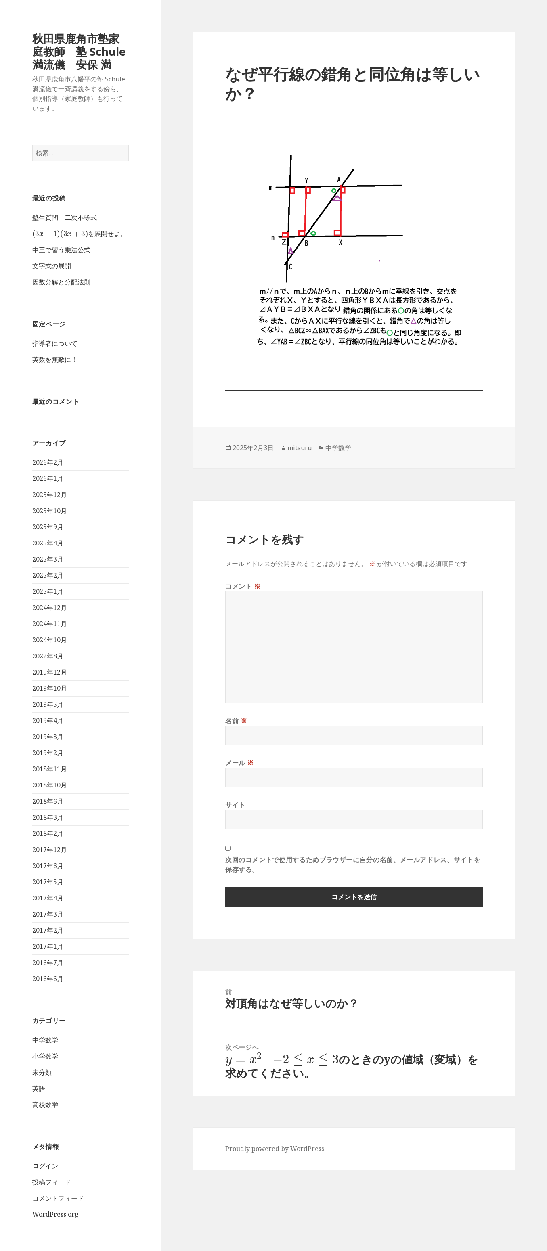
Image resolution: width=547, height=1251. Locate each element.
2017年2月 (47, 930)
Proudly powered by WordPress (274, 1148)
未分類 (42, 1072)
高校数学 (45, 1104)
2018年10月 (49, 785)
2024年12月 (49, 607)
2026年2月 (47, 462)
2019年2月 (47, 752)
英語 (38, 1088)
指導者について (55, 343)
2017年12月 (49, 849)
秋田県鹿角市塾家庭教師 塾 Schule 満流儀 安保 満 (79, 51)
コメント (243, 586)
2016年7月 (47, 962)
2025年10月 (49, 510)
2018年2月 (47, 833)
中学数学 (45, 1040)
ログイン (45, 1165)
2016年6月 (47, 978)
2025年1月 (47, 591)
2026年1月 (47, 478)
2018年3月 (47, 817)
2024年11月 (49, 623)
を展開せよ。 (79, 233)
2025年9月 (47, 526)
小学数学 (45, 1056)
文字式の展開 (51, 265)
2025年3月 (47, 559)
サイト (235, 804)
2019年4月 (47, 720)
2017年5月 (47, 881)
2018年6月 (47, 801)
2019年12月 (49, 672)
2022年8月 (47, 656)
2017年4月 (47, 898)
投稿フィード (51, 1182)
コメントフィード (58, 1198)
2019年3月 (47, 736)
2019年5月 (47, 704)
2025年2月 (47, 575)
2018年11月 (49, 768)
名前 (236, 720)
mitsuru (299, 447)
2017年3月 (47, 914)
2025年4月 (47, 543)
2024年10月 (49, 639)
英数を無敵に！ (55, 359)
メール (239, 762)
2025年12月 (49, 494)
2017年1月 (47, 946)
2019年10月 (49, 688)
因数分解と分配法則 (61, 282)
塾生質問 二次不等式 (64, 217)
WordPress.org (55, 1214)
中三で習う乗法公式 (61, 249)
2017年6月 (47, 865)
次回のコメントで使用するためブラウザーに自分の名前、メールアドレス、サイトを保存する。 (352, 864)
